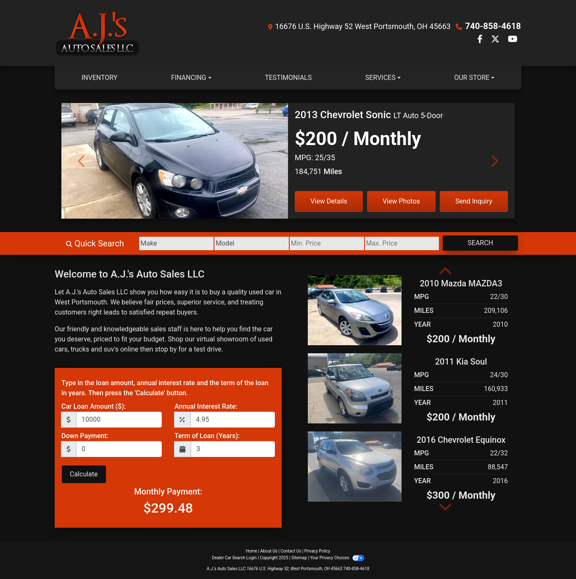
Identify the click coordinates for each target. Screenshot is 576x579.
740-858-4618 (493, 26)
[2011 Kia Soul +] (355, 388)
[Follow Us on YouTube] (513, 40)
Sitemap (299, 557)
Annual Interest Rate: (206, 406)
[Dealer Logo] (97, 33)
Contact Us (290, 551)
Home (251, 551)
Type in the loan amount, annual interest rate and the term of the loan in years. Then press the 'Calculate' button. (165, 388)
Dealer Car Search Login (234, 557)
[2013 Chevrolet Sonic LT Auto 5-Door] (174, 174)
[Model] (240, 243)
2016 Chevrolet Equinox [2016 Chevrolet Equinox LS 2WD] (461, 440)
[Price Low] (318, 243)
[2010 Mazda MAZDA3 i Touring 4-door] (355, 310)
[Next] (494, 161)
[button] (445, 271)
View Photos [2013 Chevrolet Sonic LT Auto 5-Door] (401, 201)
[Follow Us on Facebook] (481, 40)
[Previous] (82, 161)
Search (478, 243)
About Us (268, 551)
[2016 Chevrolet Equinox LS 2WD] (355, 466)
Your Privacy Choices (337, 557)
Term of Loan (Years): (207, 436)
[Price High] (397, 243)
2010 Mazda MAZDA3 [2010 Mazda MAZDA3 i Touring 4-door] (461, 283)
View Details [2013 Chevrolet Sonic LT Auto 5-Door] (328, 201)
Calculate (84, 474)
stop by (166, 349)
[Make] (161, 243)
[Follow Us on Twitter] (496, 40)
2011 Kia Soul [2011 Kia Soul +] (461, 362)
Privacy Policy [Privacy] (317, 551)
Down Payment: (84, 436)
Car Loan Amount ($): (93, 406)
